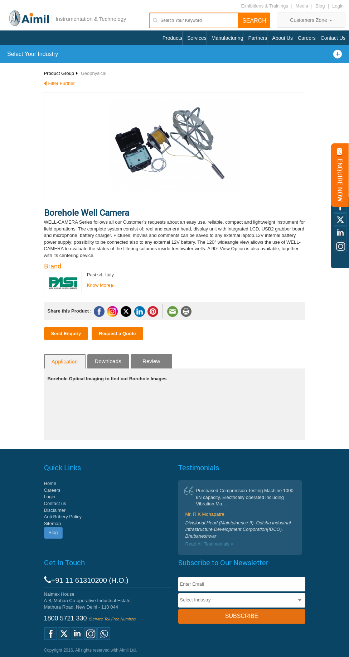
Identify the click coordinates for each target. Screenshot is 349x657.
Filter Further (61, 83)
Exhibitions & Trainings (264, 6)
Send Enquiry (66, 333)
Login (338, 6)
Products (172, 38)
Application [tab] (65, 361)
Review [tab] (151, 361)
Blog (320, 6)
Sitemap (52, 523)
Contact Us (333, 38)
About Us (282, 38)
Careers (307, 38)
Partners (257, 38)
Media (303, 6)
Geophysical (94, 73)
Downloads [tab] (107, 361)
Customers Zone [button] (311, 20)
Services (197, 38)
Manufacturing (227, 38)
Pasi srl (94, 274)
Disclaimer (55, 510)
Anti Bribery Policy (63, 516)
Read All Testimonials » (209, 544)
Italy (109, 274)
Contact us (55, 503)
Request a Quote (117, 333)
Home (50, 483)
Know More (99, 285)
